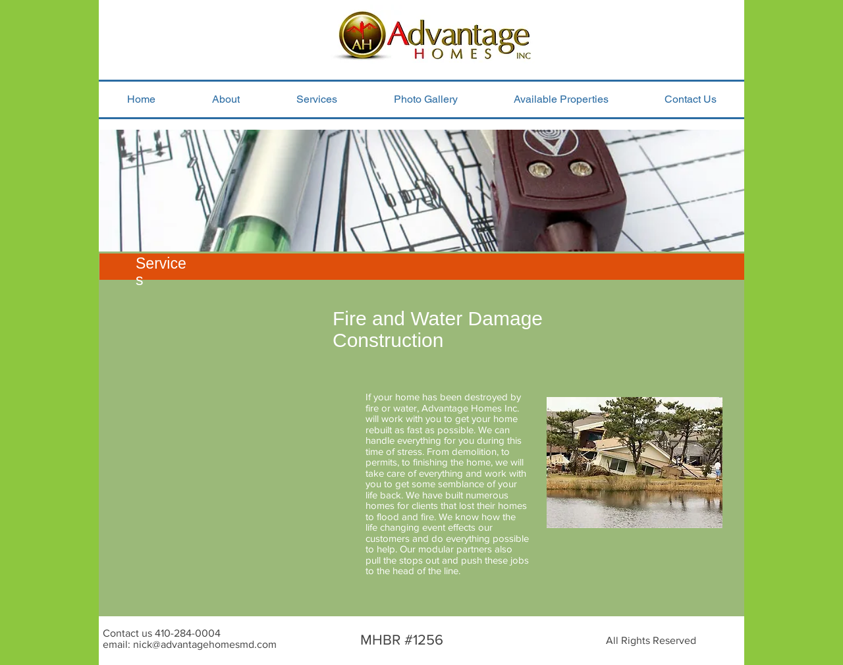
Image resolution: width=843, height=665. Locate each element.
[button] (317, 99)
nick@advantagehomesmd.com (205, 644)
